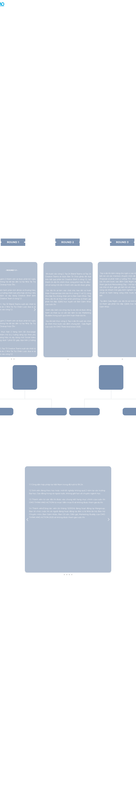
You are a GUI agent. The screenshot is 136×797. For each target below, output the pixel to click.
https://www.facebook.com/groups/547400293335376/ (72, 789)
